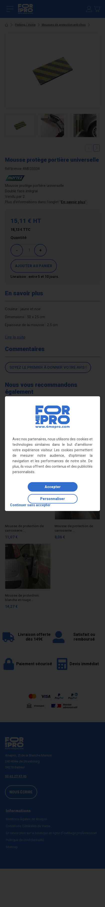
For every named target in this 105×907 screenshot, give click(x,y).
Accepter (53, 487)
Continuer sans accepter (30, 505)
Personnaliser (52, 499)
